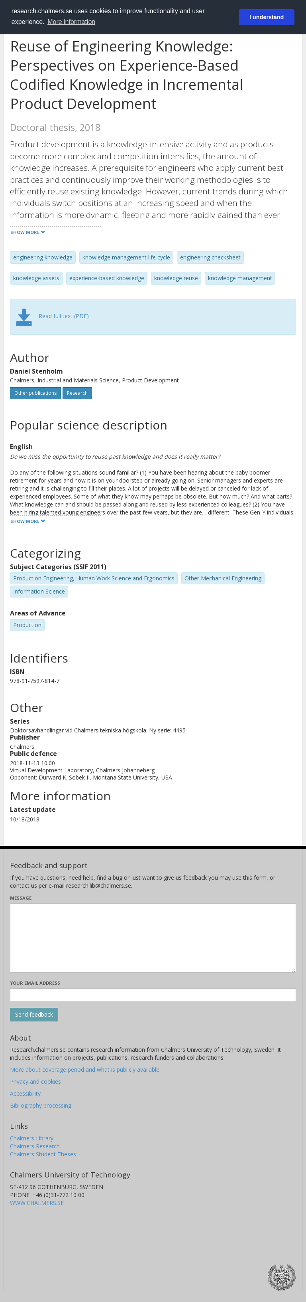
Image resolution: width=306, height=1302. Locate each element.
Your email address (35, 983)
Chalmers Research (35, 1146)
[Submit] (34, 1014)
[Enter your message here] (153, 938)
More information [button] (71, 21)
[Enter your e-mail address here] (153, 995)
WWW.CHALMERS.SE (37, 1203)
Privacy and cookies (35, 1081)
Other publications (35, 393)
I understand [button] (266, 17)
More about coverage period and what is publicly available (84, 1069)
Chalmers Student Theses (43, 1154)
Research (77, 393)
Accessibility (25, 1093)
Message (20, 898)
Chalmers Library (31, 1138)
